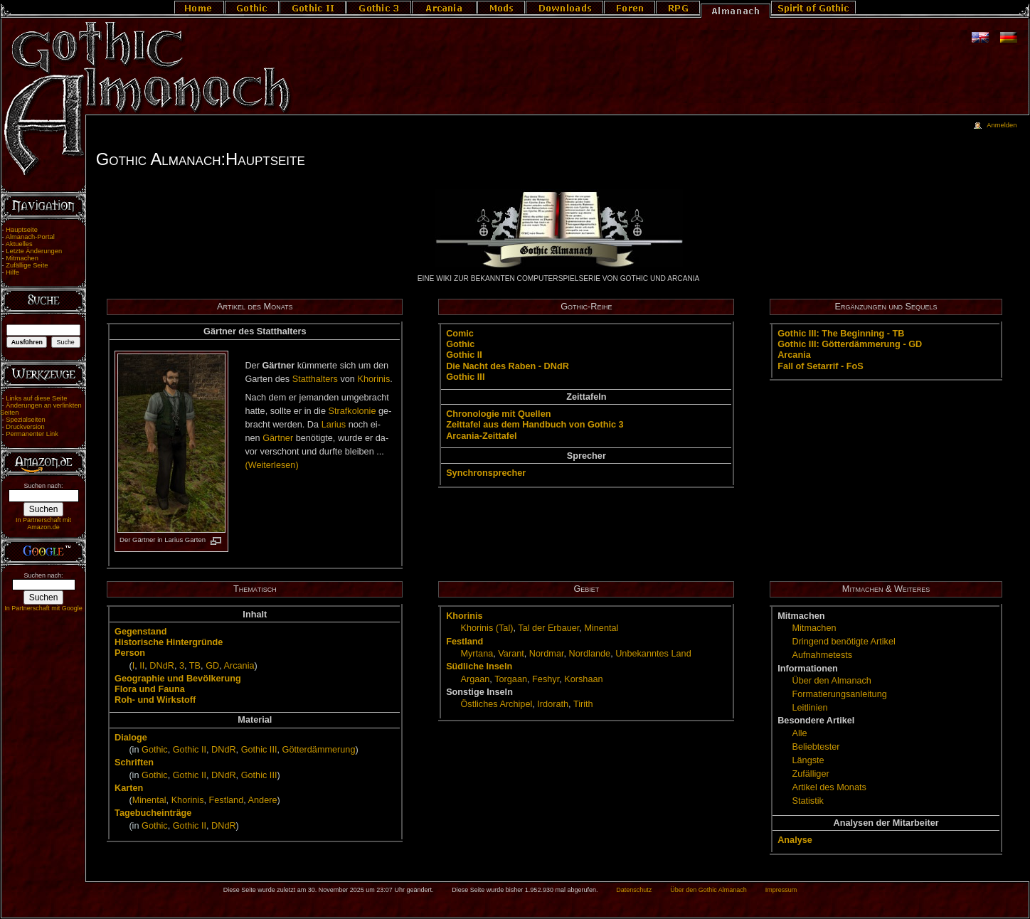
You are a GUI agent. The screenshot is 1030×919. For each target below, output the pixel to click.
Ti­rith (583, 704)
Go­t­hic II (464, 355)
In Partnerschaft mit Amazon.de (43, 523)
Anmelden (1001, 125)
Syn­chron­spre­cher (486, 473)
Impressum (781, 889)
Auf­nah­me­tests (822, 655)
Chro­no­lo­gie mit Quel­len (498, 414)
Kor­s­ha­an (583, 679)
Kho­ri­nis (373, 379)
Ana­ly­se (794, 840)
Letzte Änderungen (34, 251)
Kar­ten (129, 788)
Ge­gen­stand (140, 632)
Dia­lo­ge (131, 738)
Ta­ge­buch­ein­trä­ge (153, 813)
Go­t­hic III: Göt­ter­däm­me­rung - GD (849, 344)
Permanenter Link (32, 433)
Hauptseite (22, 229)
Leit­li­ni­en (809, 708)
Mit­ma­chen (814, 628)
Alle (799, 733)
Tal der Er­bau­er (548, 628)
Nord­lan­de (590, 654)
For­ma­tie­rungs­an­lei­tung (839, 694)
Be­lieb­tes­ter (815, 747)
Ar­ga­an (474, 679)
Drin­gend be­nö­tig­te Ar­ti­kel (843, 642)
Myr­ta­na (476, 654)
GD (212, 666)
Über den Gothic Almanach (708, 889)
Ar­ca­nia (794, 355)
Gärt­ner (277, 438)
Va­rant (511, 654)
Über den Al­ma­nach (831, 681)
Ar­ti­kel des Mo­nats (829, 787)
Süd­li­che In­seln (479, 666)
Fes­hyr (545, 679)
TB (195, 666)
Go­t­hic (460, 344)
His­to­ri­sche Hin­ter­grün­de (169, 642)
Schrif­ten (134, 762)
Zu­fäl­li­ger (810, 774)
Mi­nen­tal (149, 800)
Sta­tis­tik (807, 801)
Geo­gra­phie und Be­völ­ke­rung (178, 679)
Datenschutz (634, 889)
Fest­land (226, 800)
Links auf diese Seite (36, 398)
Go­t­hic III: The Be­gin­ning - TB (840, 334)
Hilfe (12, 272)
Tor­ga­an (510, 679)
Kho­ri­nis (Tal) (486, 628)
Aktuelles (19, 244)
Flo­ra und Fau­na (150, 689)
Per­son (130, 653)
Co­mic (460, 334)
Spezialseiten (26, 419)
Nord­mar (546, 654)
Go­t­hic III (465, 377)
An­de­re (262, 800)
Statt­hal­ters (315, 379)
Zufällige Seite (27, 265)
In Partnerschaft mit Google (43, 608)
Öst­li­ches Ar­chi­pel (496, 704)
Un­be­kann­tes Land (653, 654)
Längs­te (808, 760)
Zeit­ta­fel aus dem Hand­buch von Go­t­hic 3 (535, 425)
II (141, 666)
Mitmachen (22, 258)
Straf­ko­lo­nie (352, 411)
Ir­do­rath (552, 704)
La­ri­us (334, 425)
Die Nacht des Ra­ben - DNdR (507, 366)
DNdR (161, 666)
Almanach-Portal (30, 236)
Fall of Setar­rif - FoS (820, 366)
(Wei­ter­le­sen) (271, 465)
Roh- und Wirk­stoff (155, 700)
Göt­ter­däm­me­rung (319, 750)
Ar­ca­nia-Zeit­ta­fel (481, 436)
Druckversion (25, 426)
